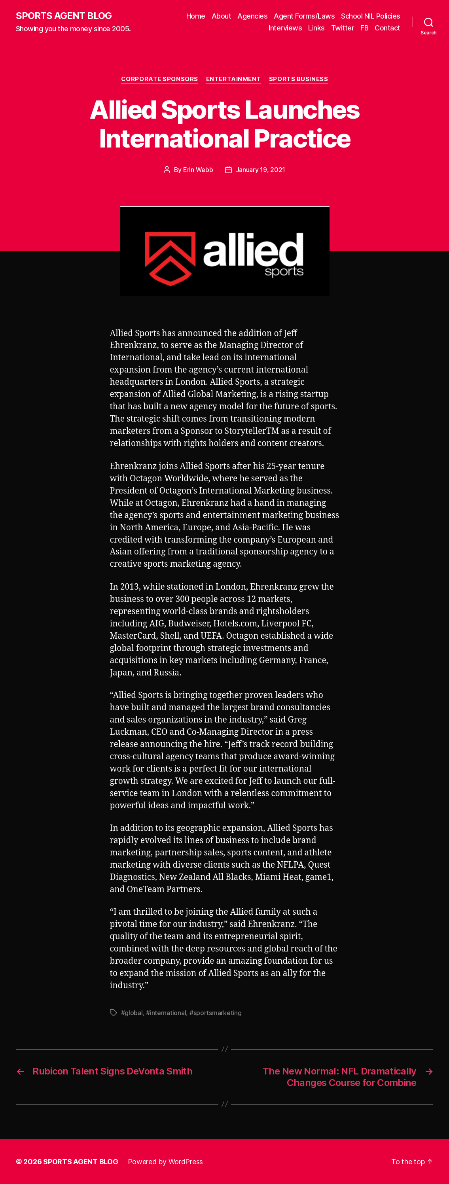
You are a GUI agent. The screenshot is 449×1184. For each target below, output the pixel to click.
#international (166, 1013)
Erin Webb (198, 170)
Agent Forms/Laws (304, 16)
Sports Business (298, 79)
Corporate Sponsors (159, 79)
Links (316, 28)
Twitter (342, 28)
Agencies (252, 16)
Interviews (285, 28)
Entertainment (233, 79)
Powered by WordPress (165, 1162)
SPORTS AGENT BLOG (64, 16)
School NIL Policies (370, 16)
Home (195, 16)
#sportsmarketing (215, 1013)
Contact (387, 28)
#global (132, 1013)
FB (364, 28)
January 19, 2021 (261, 170)
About (221, 16)
